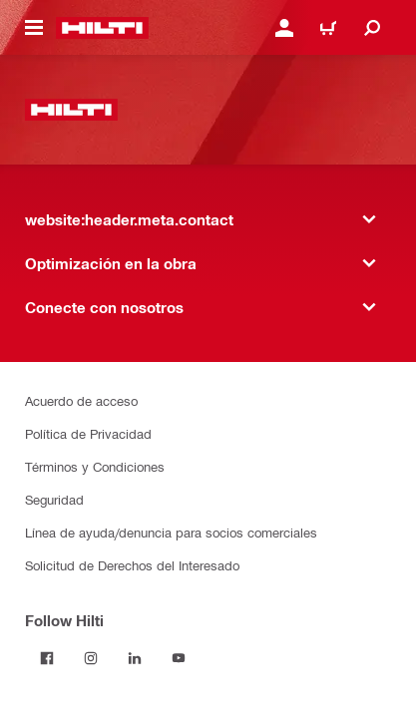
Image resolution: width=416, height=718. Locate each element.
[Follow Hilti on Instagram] (91, 658)
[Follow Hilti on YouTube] (179, 658)
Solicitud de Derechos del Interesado (132, 564)
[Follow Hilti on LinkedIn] (135, 658)
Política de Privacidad (88, 433)
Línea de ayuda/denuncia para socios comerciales (171, 532)
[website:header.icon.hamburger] (34, 28)
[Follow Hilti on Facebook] (47, 658)
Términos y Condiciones (95, 466)
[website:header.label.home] (102, 28)
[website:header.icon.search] (372, 28)
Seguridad (54, 499)
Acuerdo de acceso (81, 400)
